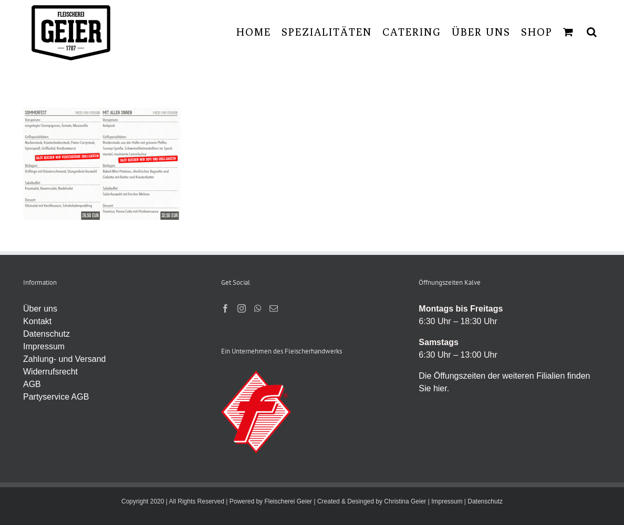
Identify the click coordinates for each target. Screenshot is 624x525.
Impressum (44, 346)
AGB (32, 384)
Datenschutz (46, 333)
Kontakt (37, 321)
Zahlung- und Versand (64, 359)
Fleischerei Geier (288, 501)
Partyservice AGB (56, 396)
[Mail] (273, 308)
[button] (592, 31)
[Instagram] (241, 308)
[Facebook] (225, 308)
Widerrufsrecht (50, 371)
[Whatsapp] (258, 308)
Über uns (40, 308)
